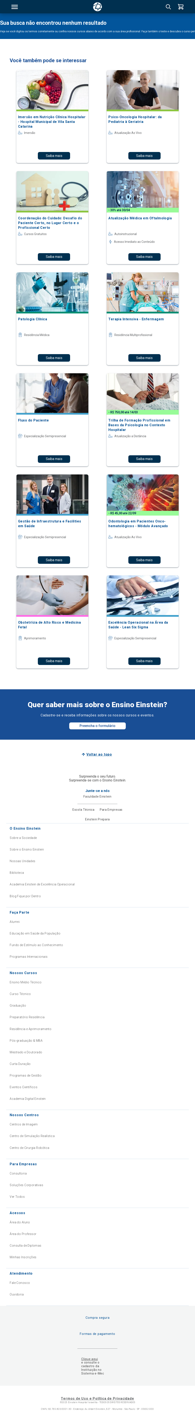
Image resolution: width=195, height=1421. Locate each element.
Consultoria (18, 1173)
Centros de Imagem (24, 1124)
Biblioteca (17, 872)
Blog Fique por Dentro (25, 896)
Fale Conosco (20, 1283)
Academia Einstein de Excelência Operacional (42, 884)
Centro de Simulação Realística (32, 1136)
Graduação (18, 1005)
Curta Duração (20, 1064)
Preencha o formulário (97, 726)
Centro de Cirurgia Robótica (29, 1148)
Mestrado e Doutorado (26, 1052)
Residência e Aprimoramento (30, 1029)
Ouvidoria (17, 1294)
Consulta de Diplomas (25, 1245)
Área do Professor (23, 1234)
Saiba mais (54, 156)
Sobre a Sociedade (23, 838)
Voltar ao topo (99, 754)
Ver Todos (17, 1196)
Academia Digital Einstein (28, 1098)
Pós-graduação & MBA (26, 1040)
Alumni (15, 922)
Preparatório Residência (27, 1017)
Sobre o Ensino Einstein (27, 849)
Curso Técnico (20, 994)
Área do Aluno (20, 1222)
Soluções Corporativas (26, 1185)
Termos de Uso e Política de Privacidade (97, 1398)
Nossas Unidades (22, 861)
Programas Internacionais (29, 956)
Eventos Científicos (23, 1087)
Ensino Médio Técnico (25, 982)
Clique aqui (89, 1359)
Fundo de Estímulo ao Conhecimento (36, 945)
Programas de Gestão (25, 1075)
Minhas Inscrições (23, 1257)
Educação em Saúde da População (35, 933)
